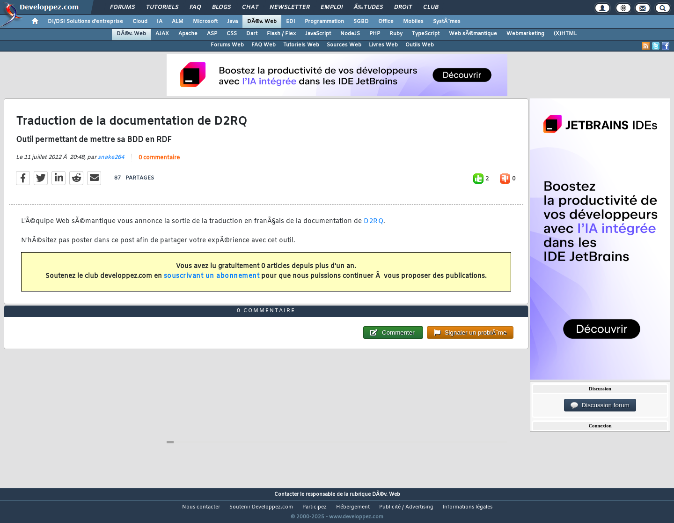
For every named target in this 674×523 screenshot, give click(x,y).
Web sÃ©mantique (473, 33)
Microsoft (205, 21)
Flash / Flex (281, 33)
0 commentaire (159, 163)
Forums (122, 7)
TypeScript (426, 33)
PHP (374, 33)
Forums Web (227, 45)
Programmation (324, 21)
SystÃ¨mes (447, 21)
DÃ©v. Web (262, 21)
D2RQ (373, 227)
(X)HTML (565, 33)
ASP (212, 33)
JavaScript (318, 33)
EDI (290, 21)
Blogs (221, 7)
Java (232, 21)
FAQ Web (263, 45)
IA (159, 21)
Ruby (396, 33)
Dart (251, 33)
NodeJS (350, 33)
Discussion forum (600, 405)
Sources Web (344, 45)
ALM (177, 21)
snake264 (111, 163)
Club (430, 7)
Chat (250, 7)
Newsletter (289, 7)
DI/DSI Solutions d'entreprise (85, 21)
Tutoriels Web (301, 45)
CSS (232, 33)
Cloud (139, 21)
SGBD (361, 21)
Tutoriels (162, 7)
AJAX (162, 33)
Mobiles (413, 21)
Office (386, 21)
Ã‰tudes (368, 7)
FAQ (195, 7)
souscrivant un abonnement (212, 282)
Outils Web (419, 45)
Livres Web (383, 45)
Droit (403, 7)
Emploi (332, 7)
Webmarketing (525, 33)
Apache (188, 33)
